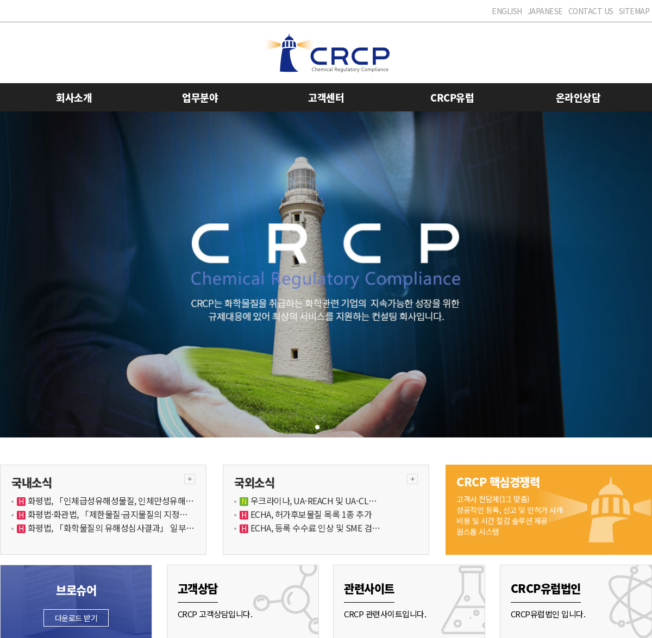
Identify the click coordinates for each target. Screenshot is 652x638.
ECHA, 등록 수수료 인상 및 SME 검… (314, 527)
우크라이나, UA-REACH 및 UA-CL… (312, 500)
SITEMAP (634, 10)
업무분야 (200, 97)
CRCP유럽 (452, 97)
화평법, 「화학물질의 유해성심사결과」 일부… (110, 527)
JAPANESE (545, 10)
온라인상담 (578, 97)
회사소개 (74, 97)
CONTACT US (590, 10)
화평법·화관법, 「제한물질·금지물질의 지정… (107, 514)
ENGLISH (507, 10)
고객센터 (326, 97)
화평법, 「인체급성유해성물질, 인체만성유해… (110, 500)
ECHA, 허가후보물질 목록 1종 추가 (310, 514)
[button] (317, 427)
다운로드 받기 (76, 617)
